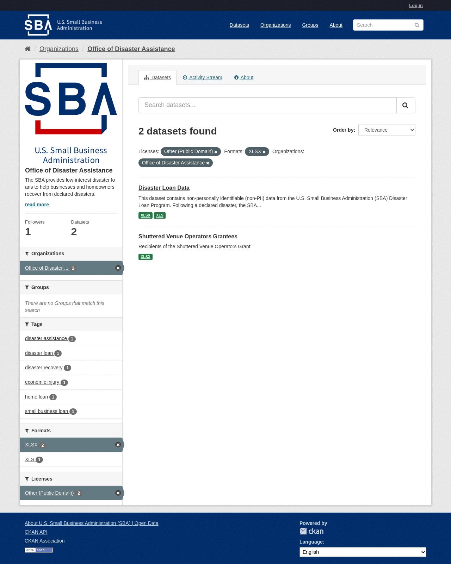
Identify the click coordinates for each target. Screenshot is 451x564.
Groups (310, 25)
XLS (159, 215)
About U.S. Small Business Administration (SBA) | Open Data (91, 523)
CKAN (311, 531)
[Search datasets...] (267, 105)
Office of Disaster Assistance (131, 48)
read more (37, 204)
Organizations (275, 25)
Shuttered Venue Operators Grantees (187, 236)
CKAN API (36, 532)
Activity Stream (202, 77)
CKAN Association (45, 541)
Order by (343, 130)
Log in (416, 5)
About (335, 25)
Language (311, 542)
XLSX (145, 215)
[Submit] (405, 105)
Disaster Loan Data (164, 188)
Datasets (239, 25)
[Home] (28, 48)
